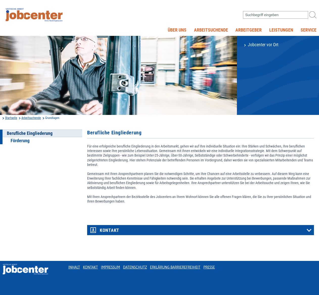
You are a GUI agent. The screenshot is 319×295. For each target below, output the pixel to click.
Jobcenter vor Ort (263, 44)
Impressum (110, 267)
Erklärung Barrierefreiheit (175, 267)
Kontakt (109, 230)
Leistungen (281, 30)
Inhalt (74, 267)
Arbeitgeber (248, 30)
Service (308, 30)
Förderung (20, 140)
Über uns (177, 30)
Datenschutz (135, 267)
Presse (209, 267)
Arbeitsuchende (211, 30)
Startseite (11, 118)
